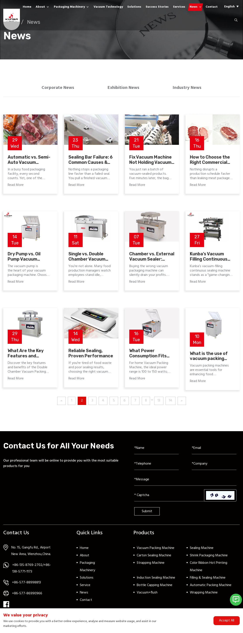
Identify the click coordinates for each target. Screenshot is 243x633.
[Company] (214, 465)
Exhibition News (124, 88)
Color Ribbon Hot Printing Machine (208, 567)
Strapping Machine (150, 564)
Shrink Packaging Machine (209, 556)
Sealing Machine (201, 549)
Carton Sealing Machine (154, 556)
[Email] (214, 449)
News (194, 6)
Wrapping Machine (204, 593)
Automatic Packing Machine (210, 586)
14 (170, 402)
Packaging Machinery (69, 6)
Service (85, 586)
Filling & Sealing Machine (208, 578)
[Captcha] (169, 496)
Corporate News (56, 88)
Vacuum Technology (108, 6)
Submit (147, 512)
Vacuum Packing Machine (155, 549)
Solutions (134, 6)
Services (179, 6)
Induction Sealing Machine (156, 578)
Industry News (189, 88)
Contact (212, 6)
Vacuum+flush (147, 593)
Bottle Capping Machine (154, 586)
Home (27, 6)
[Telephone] (156, 465)
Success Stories (157, 6)
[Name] (156, 449)
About (40, 6)
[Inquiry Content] (185, 480)
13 (158, 402)
